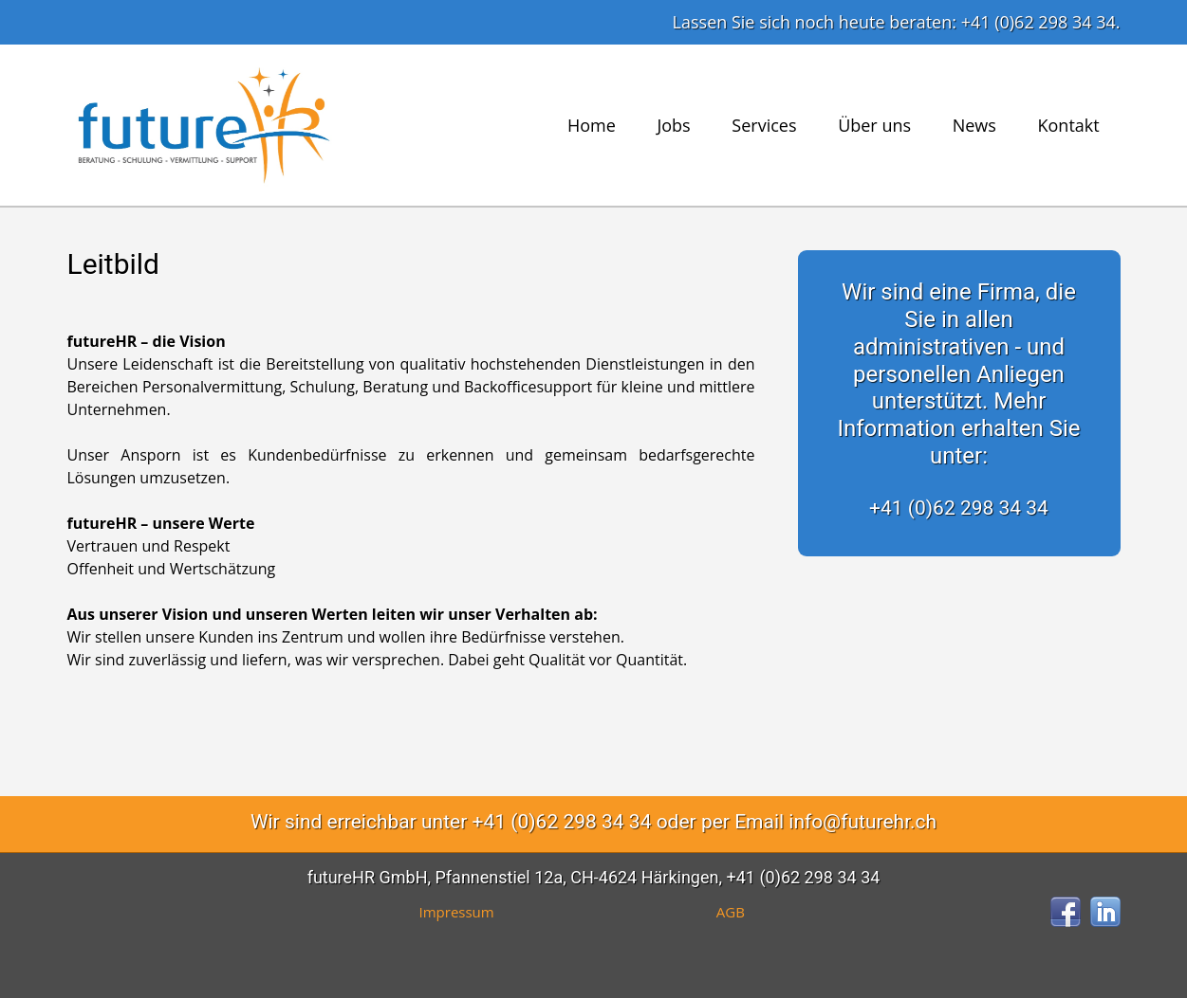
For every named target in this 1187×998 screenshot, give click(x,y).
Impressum (456, 911)
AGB (730, 911)
